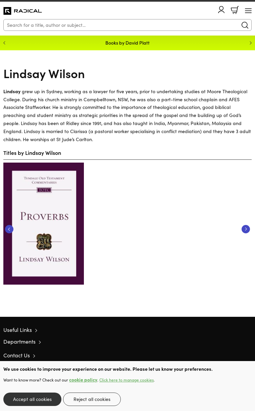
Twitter (224, 355)
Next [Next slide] (251, 43)
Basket (235, 10)
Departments (19, 341)
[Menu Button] (248, 10)
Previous (9, 229)
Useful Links (17, 329)
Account (221, 9)
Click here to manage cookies (126, 379)
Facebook (236, 355)
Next (246, 229)
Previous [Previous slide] (4, 43)
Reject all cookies (91, 399)
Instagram (248, 355)
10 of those (22, 11)
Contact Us (16, 355)
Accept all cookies (32, 399)
